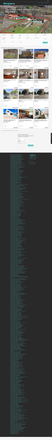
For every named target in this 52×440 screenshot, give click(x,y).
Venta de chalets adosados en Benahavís (16, 161)
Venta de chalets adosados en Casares (15, 236)
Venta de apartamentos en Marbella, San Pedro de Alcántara (19, 191)
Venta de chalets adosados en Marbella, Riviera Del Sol (18, 271)
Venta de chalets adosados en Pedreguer (16, 234)
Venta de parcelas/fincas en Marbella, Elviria (16, 319)
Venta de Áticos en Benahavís (14, 239)
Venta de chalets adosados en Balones (15, 398)
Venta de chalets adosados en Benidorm (16, 312)
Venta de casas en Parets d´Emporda (15, 176)
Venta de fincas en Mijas (13, 360)
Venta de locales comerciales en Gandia (16, 243)
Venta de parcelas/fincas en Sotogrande (16, 210)
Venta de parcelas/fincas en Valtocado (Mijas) (16, 366)
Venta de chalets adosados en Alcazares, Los (16, 282)
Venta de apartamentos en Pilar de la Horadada (17, 259)
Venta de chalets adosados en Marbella (16, 162)
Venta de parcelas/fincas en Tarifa (15, 346)
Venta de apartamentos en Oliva (15, 208)
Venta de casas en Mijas (13, 257)
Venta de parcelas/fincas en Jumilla (15, 289)
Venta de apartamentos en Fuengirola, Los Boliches (17, 278)
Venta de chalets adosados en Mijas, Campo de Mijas (17, 427)
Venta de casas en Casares (14, 181)
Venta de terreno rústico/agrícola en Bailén (16, 290)
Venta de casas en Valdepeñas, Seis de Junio (16, 405)
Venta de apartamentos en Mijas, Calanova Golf (17, 417)
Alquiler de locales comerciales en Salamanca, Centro (18, 343)
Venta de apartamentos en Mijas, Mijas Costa (16, 227)
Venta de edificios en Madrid (14, 363)
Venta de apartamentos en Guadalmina (16, 206)
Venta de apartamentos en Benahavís (15, 157)
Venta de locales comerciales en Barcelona (16, 344)
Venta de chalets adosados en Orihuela (16, 270)
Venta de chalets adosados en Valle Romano (16, 377)
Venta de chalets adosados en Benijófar (16, 263)
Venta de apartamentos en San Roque (15, 351)
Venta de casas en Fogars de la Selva (15, 327)
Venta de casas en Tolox (13, 408)
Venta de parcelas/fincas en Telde (15, 365)
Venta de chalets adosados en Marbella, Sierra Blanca (18, 402)
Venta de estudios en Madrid (14, 247)
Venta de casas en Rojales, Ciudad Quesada (16, 380)
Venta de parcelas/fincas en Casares (15, 318)
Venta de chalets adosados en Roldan (15, 378)
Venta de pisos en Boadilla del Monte (15, 348)
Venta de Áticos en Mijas (13, 395)
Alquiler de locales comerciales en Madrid (16, 237)
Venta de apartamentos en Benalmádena (16, 159)
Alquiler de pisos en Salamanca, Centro (16, 251)
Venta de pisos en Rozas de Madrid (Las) (16, 309)
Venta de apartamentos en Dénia (15, 369)
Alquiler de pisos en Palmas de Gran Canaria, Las (17, 265)
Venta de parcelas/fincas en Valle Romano (16, 331)
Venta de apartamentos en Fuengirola (15, 155)
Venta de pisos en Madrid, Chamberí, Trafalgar (16, 349)
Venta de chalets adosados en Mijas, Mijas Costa (17, 209)
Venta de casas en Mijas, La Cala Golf (15, 381)
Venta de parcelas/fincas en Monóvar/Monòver (17, 201)
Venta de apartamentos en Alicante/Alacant (16, 171)
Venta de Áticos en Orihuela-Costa (15, 394)
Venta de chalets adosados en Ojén (15, 355)
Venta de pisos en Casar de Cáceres (15, 213)
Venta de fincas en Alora (13, 433)
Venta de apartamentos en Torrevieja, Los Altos (17, 389)
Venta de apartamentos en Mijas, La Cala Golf (16, 306)
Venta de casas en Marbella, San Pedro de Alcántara (17, 241)
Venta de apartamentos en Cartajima (15, 416)
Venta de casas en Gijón (13, 217)
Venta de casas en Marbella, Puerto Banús (16, 200)
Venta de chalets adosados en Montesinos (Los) (17, 338)
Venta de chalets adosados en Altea (15, 198)
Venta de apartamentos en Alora (15, 304)
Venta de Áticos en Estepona (14, 179)
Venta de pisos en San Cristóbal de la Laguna (16, 302)
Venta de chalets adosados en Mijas (15, 169)
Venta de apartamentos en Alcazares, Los (16, 233)
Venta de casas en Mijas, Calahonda (15, 215)
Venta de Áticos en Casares (14, 420)
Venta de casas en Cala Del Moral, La (15, 285)
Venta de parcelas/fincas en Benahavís (15, 178)
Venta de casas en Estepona (14, 168)
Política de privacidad (24, 143)
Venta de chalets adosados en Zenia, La (16, 314)
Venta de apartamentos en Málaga (15, 166)
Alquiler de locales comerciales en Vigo (16, 286)
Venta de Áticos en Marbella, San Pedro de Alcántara (17, 311)
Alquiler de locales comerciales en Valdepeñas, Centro (18, 329)
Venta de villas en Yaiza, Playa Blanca (15, 242)
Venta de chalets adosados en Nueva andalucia (17, 163)
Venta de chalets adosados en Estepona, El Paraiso (17, 220)
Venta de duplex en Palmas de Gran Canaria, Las (17, 393)
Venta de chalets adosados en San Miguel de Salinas (17, 223)
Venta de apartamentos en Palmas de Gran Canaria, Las (18, 322)
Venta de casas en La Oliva (14, 274)
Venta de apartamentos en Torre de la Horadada (17, 415)
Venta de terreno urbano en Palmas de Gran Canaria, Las (18, 258)
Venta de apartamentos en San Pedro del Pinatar (17, 392)
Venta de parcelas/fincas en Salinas (15, 330)
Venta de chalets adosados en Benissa (15, 222)
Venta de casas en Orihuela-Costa (15, 379)
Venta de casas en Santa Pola (14, 273)
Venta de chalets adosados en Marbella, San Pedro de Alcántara (19, 199)
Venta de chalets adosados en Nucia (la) (16, 248)
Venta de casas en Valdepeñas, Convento (16, 358)
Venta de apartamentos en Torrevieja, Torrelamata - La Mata (18, 276)
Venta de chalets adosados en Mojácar (15, 400)
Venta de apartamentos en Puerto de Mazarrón (17, 419)
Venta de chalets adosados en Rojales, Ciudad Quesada (18, 188)
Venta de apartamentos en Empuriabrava (16, 371)
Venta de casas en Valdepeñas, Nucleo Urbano (17, 431)
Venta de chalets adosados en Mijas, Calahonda (17, 272)
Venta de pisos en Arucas (13, 320)
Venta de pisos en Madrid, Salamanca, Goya (16, 367)
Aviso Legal (31, 161)
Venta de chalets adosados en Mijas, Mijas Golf (17, 307)
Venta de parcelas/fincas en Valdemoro (15, 308)
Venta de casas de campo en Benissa (15, 432)
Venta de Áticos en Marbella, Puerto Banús (16, 255)
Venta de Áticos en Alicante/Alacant (15, 310)
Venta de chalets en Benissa (14, 396)
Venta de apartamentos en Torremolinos (16, 183)
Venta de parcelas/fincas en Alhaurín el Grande (17, 267)
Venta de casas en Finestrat (14, 404)
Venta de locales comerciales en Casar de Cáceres (17, 386)
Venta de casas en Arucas (14, 341)
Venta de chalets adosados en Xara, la (15, 426)
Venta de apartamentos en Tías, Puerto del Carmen (17, 372)
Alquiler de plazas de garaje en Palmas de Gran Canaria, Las (18, 409)
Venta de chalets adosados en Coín (15, 256)
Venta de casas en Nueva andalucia (15, 174)
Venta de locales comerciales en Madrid (16, 189)
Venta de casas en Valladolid (14, 207)
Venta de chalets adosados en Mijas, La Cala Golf (17, 229)
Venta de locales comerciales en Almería (16, 362)
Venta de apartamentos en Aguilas (15, 374)
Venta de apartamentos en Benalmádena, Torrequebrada (18, 305)
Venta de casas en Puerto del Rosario (15, 250)
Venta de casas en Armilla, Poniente (15, 283)
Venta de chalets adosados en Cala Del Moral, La (17, 228)
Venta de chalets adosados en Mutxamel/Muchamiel (17, 424)
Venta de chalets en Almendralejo (15, 375)
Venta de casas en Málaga (14, 264)
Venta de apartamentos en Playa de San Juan (16, 260)
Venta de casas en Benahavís (14, 224)
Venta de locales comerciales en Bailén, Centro (17, 345)
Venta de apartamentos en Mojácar (15, 303)
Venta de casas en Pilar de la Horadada (15, 326)
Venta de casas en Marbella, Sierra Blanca (16, 407)
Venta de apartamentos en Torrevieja (15, 160)
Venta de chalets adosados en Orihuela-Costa (16, 202)
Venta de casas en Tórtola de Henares (15, 284)
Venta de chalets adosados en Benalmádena (16, 170)
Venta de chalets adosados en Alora (15, 353)
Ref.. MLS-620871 (14, 98)
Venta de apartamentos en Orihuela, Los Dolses (17, 370)
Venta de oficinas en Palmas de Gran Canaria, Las (17, 266)
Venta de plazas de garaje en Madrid (15, 238)
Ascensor (45, 38)
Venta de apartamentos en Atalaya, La (15, 261)
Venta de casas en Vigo (13, 342)
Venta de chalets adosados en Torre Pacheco (16, 356)
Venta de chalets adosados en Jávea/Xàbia (16, 173)
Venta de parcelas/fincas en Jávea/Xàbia (16, 245)
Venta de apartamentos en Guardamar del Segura (17, 205)
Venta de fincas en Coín (13, 225)
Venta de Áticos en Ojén (13, 421)
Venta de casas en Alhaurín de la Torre (15, 295)
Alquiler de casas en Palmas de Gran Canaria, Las (17, 193)
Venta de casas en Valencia (14, 383)
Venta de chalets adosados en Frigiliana (16, 401)
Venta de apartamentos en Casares (15, 182)
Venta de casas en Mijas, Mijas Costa (15, 296)
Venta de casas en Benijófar (14, 403)
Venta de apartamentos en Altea (15, 321)
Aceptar (22, 143)
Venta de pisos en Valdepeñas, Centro (15, 275)
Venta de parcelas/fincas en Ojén (15, 244)
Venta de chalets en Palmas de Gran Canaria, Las (17, 196)
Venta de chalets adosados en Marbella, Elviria (17, 203)
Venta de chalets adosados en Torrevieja (16, 180)
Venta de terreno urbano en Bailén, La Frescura (17, 232)
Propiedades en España (15, 154)
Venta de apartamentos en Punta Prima (16, 254)
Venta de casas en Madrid (14, 164)
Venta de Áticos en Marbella (14, 216)
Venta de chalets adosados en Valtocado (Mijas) (17, 428)
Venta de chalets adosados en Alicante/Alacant (17, 324)
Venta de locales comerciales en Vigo (15, 287)
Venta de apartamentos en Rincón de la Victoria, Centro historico (19, 418)
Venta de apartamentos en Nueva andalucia (16, 156)
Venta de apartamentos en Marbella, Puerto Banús (17, 165)
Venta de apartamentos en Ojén (15, 186)
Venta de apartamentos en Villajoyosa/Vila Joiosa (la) (17, 211)
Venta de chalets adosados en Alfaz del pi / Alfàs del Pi (18, 397)
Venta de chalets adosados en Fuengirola (16, 325)
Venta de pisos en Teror (13, 291)
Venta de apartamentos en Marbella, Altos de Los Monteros (18, 293)
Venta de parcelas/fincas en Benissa (15, 299)
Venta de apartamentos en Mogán (15, 390)
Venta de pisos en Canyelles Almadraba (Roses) (17, 333)
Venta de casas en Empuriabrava (15, 359)
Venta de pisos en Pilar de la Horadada (15, 332)
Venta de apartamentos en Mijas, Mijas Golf (16, 373)
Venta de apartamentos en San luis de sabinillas (17, 262)
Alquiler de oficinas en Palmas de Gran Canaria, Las (17, 219)
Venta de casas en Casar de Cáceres (15, 218)
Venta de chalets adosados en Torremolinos (16, 340)
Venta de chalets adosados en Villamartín (16, 194)
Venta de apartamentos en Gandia (15, 323)
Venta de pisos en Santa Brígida (14, 301)
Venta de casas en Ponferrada (14, 316)
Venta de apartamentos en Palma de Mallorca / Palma (18, 269)
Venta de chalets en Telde (14, 376)
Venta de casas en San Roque (14, 430)
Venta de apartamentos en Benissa (15, 388)
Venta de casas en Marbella (14, 172)
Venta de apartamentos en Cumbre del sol (16, 221)
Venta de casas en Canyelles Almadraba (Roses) (17, 249)
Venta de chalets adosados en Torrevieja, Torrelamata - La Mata (19, 399)
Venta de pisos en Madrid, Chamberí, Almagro (16, 413)
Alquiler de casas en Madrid (14, 175)
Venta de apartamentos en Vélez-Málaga (16, 335)
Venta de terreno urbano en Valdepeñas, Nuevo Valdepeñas (18, 268)
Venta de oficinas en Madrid (14, 361)
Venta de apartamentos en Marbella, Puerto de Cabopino (18, 279)
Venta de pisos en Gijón (13, 412)
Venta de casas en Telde (13, 230)
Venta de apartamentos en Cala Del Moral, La (16, 185)
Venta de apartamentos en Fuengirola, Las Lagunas (17, 226)
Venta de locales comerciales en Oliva (15, 298)
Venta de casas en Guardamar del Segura (16, 357)
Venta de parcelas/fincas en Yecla (15, 195)
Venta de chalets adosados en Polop (15, 235)
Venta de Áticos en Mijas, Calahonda (15, 352)
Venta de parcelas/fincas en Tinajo (15, 347)
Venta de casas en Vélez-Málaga (14, 382)
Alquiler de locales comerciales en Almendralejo (17, 384)
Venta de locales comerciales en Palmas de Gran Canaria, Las (19, 177)
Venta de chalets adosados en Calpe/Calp (16, 167)
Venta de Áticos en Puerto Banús (15, 280)
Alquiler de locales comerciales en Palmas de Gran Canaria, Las (19, 184)
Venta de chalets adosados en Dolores (15, 423)
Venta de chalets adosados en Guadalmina (16, 197)
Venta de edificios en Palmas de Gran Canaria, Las (17, 288)
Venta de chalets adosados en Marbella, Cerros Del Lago (18, 339)
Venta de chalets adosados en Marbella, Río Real (17, 354)
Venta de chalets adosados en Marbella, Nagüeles (17, 294)
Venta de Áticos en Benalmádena (15, 187)
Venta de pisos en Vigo (13, 368)
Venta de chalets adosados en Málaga (15, 192)
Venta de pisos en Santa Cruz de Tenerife (16, 334)
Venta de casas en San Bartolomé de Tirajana (16, 406)
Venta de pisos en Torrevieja (14, 190)
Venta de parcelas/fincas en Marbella (15, 212)
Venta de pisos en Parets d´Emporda (15, 204)
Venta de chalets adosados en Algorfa (15, 214)
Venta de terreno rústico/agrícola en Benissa (16, 231)
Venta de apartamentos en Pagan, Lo (15, 391)
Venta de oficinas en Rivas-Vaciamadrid (16, 385)
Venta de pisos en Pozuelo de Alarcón (15, 414)
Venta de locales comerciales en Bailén (15, 410)
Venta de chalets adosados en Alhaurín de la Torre (17, 240)
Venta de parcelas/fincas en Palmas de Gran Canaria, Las (18, 252)
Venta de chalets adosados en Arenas (15, 315)
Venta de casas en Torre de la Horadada (16, 429)
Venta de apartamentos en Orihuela (15, 253)
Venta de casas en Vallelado (14, 297)
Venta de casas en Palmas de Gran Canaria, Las (17, 158)
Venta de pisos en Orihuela (14, 387)
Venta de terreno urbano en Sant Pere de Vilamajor (17, 411)
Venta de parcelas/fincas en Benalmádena (16, 246)
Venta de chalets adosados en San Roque (16, 281)
